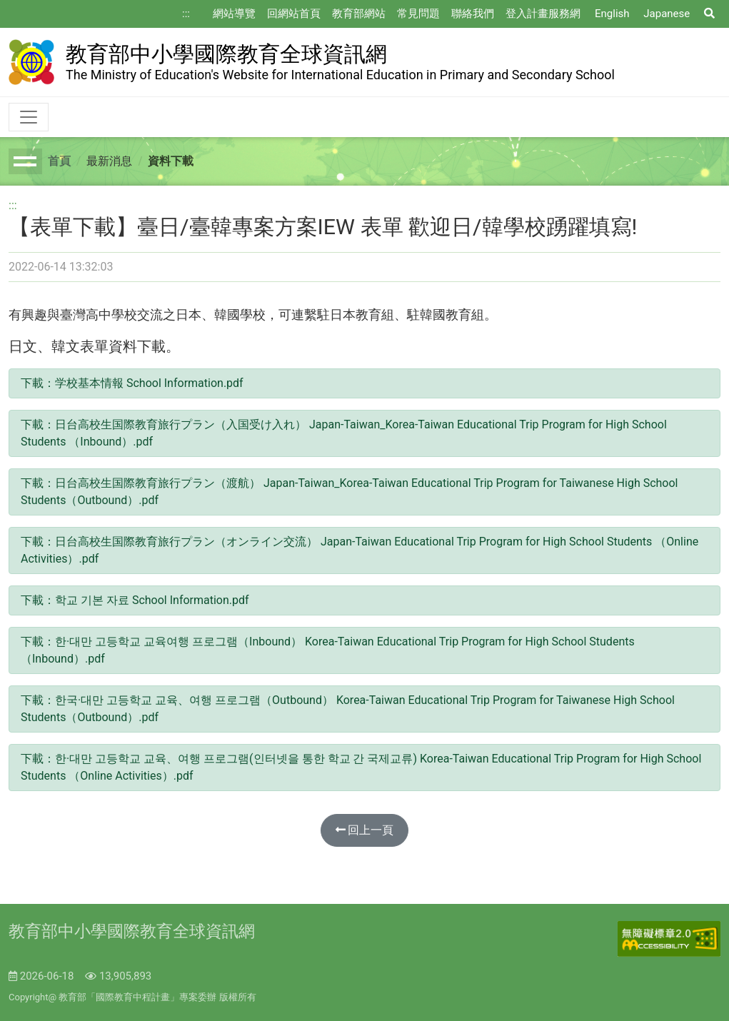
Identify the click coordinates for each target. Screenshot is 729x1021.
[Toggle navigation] (29, 117)
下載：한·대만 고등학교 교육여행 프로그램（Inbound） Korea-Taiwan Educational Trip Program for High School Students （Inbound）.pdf (328, 650)
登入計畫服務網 (543, 13)
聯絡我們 (472, 13)
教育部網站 (359, 13)
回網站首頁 (294, 13)
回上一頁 (365, 830)
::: (186, 13)
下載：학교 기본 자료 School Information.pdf (135, 600)
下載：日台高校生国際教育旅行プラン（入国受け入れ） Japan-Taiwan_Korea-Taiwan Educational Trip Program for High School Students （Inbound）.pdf (344, 433)
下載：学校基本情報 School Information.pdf (132, 383)
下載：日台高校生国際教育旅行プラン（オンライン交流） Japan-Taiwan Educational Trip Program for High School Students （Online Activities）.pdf (359, 550)
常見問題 (418, 13)
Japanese (666, 13)
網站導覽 (234, 13)
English (612, 13)
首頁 (59, 161)
